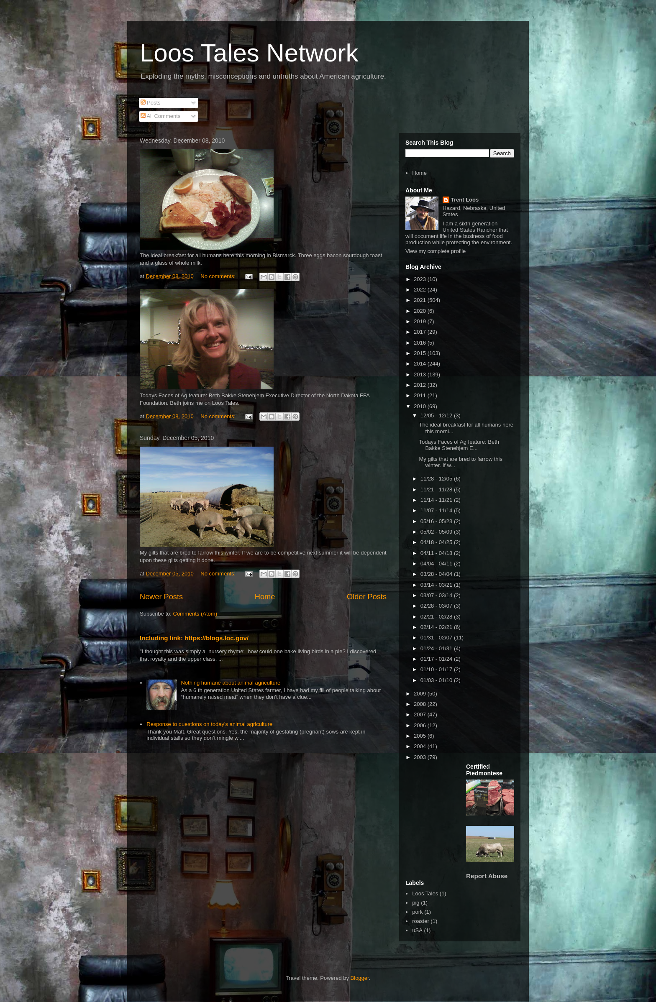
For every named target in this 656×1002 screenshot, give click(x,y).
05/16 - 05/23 (437, 521)
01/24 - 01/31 (437, 648)
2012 (421, 385)
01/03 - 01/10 (437, 680)
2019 (421, 321)
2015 (421, 353)
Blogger (360, 978)
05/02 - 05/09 (437, 532)
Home (265, 597)
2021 (421, 300)
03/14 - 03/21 (437, 585)
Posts (151, 103)
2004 (421, 746)
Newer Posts (161, 597)
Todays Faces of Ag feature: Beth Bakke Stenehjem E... (459, 445)
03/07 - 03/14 (437, 595)
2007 (421, 714)
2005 (421, 736)
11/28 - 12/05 (437, 478)
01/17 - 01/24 (437, 659)
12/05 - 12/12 (437, 415)
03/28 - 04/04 (437, 574)
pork (417, 912)
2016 (421, 343)
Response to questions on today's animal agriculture (209, 724)
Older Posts (367, 597)
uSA (417, 930)
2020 (421, 311)
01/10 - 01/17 (437, 669)
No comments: (218, 276)
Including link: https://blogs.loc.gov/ (194, 638)
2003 (421, 757)
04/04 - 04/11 (437, 563)
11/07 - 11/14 (437, 510)
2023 (421, 279)
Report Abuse (486, 875)
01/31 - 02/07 (437, 637)
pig (415, 903)
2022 (421, 289)
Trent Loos (465, 200)
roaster (420, 921)
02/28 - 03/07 (437, 606)
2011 (421, 395)
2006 (421, 725)
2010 (421, 406)
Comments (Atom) (195, 614)
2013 (421, 374)
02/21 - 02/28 (437, 616)
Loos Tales (425, 893)
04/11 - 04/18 (437, 553)
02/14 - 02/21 (437, 627)
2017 (421, 332)
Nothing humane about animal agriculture (230, 683)
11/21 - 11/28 (437, 489)
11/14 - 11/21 (437, 500)
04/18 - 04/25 (437, 542)
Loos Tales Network (249, 53)
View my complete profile (435, 251)
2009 (421, 693)
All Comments (161, 116)
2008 (421, 704)
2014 (421, 363)
